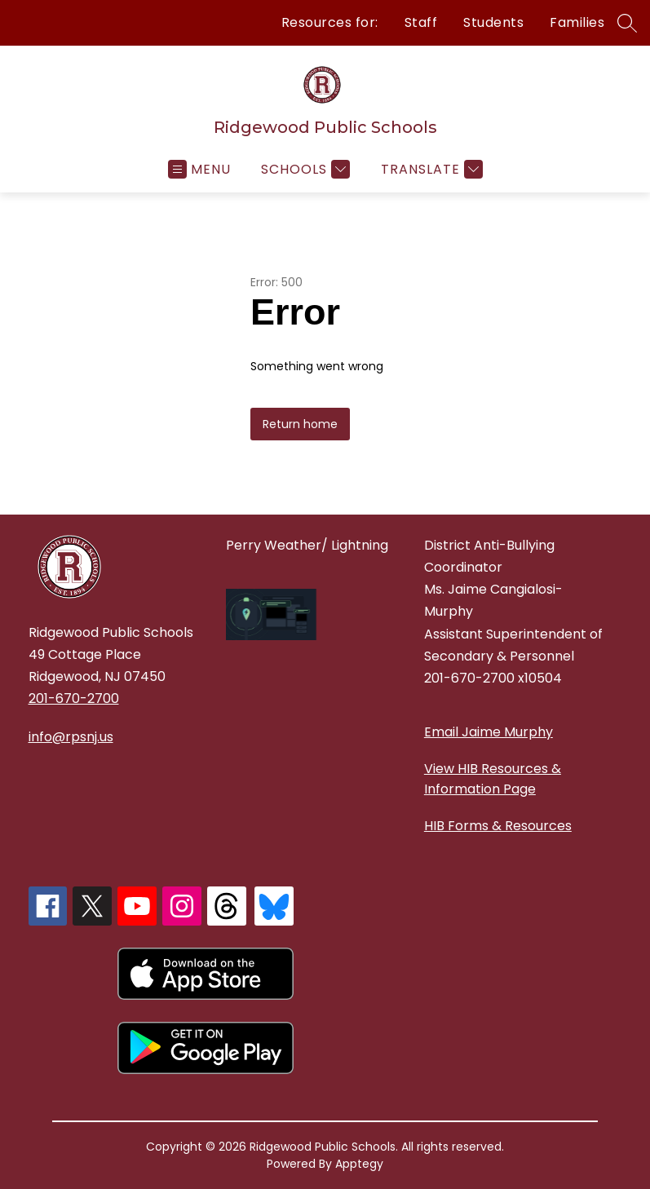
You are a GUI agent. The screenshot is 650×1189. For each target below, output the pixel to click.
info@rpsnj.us (71, 736)
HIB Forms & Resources (498, 825)
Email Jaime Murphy (488, 732)
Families (577, 22)
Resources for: (329, 22)
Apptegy (359, 1164)
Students (493, 22)
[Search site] (627, 23)
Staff (421, 22)
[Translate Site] (430, 169)
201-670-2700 (74, 698)
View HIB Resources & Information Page (492, 778)
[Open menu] (199, 169)
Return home (300, 424)
